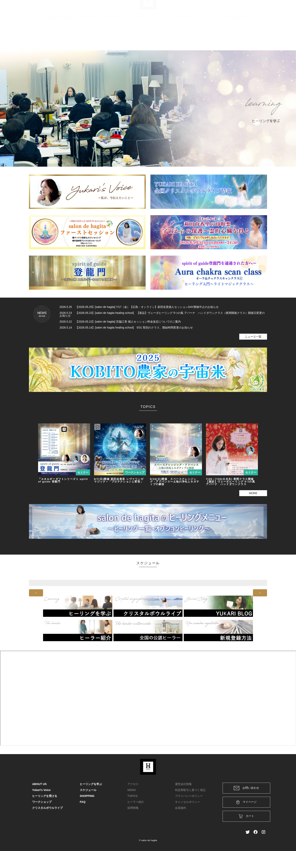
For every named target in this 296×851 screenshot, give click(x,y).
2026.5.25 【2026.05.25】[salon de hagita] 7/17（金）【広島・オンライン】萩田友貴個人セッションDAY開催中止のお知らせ (139, 307)
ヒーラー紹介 (135, 801)
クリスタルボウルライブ (187, 36)
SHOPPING (233, 36)
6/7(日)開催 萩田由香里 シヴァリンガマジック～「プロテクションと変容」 (119, 480)
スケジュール (214, 36)
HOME (51, 36)
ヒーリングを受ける (108, 36)
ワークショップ (159, 36)
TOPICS (132, 796)
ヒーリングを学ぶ (135, 36)
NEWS (131, 790)
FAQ (246, 36)
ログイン (237, 8)
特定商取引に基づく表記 (190, 790)
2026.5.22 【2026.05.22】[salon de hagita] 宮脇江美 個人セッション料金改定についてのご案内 (120, 321)
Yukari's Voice (84, 36)
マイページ (246, 802)
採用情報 (132, 807)
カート (221, 8)
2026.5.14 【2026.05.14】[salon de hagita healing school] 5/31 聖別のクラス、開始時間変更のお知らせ (126, 327)
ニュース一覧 (253, 336)
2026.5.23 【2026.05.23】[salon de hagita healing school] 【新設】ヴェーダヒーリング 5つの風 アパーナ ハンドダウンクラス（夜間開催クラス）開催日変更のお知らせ (162, 314)
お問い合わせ (246, 788)
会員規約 (180, 807)
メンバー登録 (257, 8)
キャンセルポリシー (187, 801)
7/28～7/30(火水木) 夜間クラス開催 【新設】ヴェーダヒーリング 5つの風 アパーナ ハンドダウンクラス (230, 482)
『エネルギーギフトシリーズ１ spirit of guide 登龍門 (63, 480)
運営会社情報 (183, 784)
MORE (253, 493)
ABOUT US (65, 36)
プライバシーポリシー (189, 796)
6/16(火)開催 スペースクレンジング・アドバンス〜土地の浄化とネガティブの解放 (174, 482)
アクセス (132, 784)
